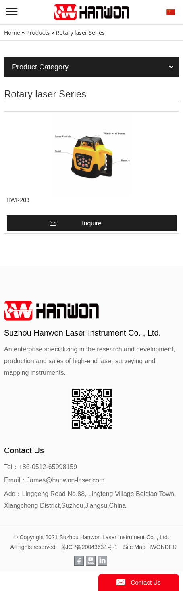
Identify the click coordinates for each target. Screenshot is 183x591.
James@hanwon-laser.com (65, 480)
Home (12, 32)
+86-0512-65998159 (48, 466)
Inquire (92, 223)
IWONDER (163, 547)
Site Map (134, 547)
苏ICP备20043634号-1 (89, 547)
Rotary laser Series (80, 32)
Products (38, 32)
